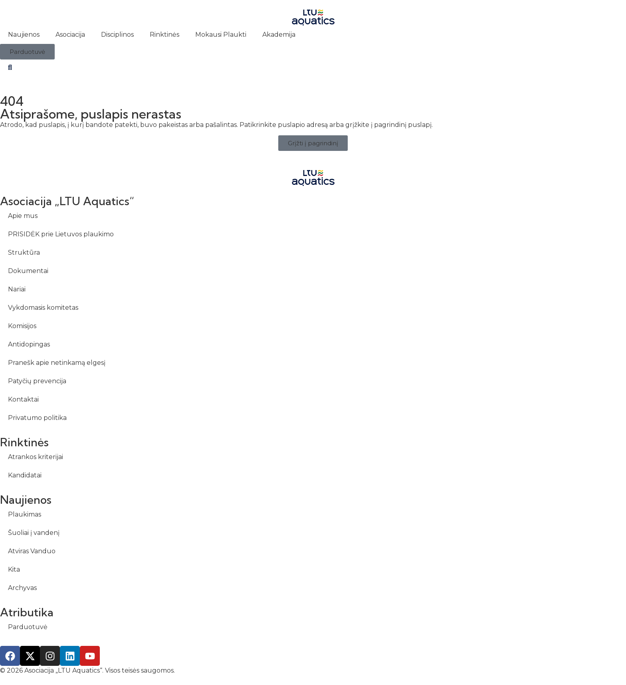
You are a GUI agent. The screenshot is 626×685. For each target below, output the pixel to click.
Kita (14, 569)
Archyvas (22, 588)
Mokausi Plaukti (220, 34)
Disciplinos (117, 34)
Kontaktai (23, 399)
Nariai (17, 289)
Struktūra (24, 252)
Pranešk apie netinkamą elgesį (56, 362)
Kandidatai (25, 475)
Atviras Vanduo (31, 551)
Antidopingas (29, 344)
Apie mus (23, 216)
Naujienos (24, 34)
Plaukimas (24, 514)
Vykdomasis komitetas (43, 307)
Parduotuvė (28, 627)
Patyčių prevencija (37, 381)
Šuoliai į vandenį (33, 533)
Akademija (278, 34)
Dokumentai (28, 271)
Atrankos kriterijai (35, 457)
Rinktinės (164, 34)
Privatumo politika (37, 418)
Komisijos (22, 326)
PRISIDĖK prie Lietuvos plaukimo (61, 234)
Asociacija (70, 34)
